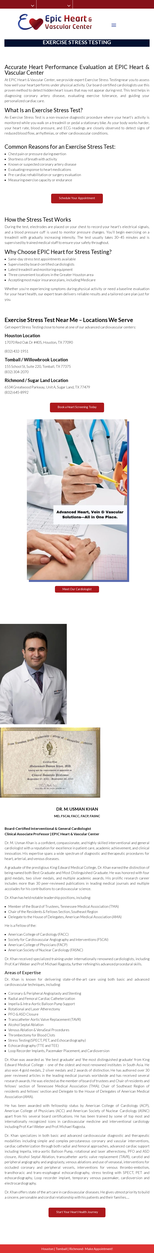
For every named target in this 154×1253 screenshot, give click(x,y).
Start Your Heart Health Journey (77, 1212)
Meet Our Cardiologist (77, 589)
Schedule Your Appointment (77, 198)
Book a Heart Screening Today (77, 407)
